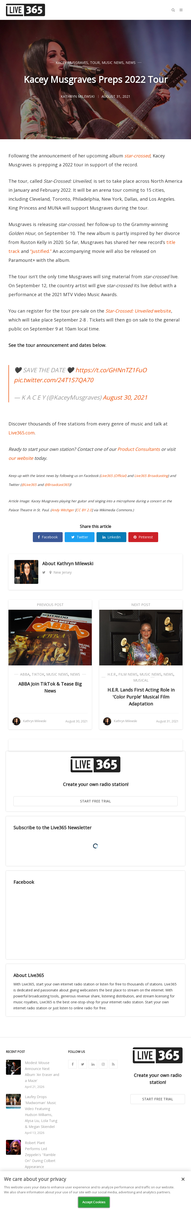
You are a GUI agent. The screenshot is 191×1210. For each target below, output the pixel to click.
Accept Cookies (94, 1202)
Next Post (140, 604)
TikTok (38, 674)
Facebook (48, 537)
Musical (140, 680)
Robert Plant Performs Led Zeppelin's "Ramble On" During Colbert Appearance (40, 1154)
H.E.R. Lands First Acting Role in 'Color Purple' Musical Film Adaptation (141, 697)
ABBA (25, 674)
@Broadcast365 (57, 484)
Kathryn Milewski (75, 563)
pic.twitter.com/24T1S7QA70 (53, 380)
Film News (128, 674)
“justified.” (40, 251)
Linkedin (111, 537)
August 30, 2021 (125, 397)
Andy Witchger (62, 510)
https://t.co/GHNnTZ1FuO (111, 370)
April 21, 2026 (34, 1087)
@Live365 (29, 484)
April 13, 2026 (34, 1133)
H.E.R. (111, 674)
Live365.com (21, 433)
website (138, 311)
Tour (95, 62)
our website (20, 458)
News (131, 62)
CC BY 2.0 (84, 510)
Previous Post (50, 604)
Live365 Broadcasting (151, 475)
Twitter (79, 537)
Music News (113, 62)
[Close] (183, 1179)
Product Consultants (138, 449)
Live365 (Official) (113, 475)
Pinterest (143, 537)
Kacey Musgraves (72, 62)
